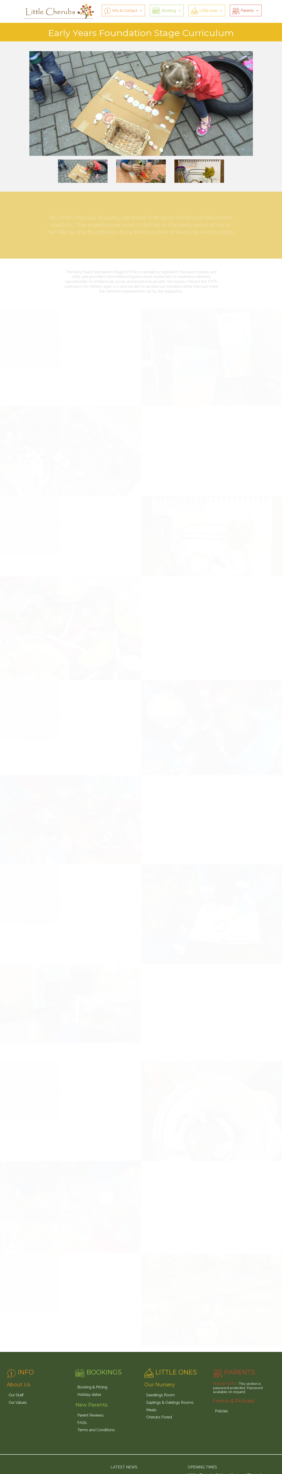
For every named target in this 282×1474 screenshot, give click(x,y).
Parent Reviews (90, 1415)
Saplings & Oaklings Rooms (170, 1402)
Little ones (208, 10)
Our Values (18, 1402)
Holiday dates (89, 1394)
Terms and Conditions (96, 1430)
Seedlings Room (160, 1395)
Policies (221, 1411)
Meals (151, 1410)
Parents (247, 10)
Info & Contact (124, 10)
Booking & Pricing (92, 1387)
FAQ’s (82, 1423)
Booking (169, 10)
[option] (141, 103)
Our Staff (16, 1395)
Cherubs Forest (159, 1417)
